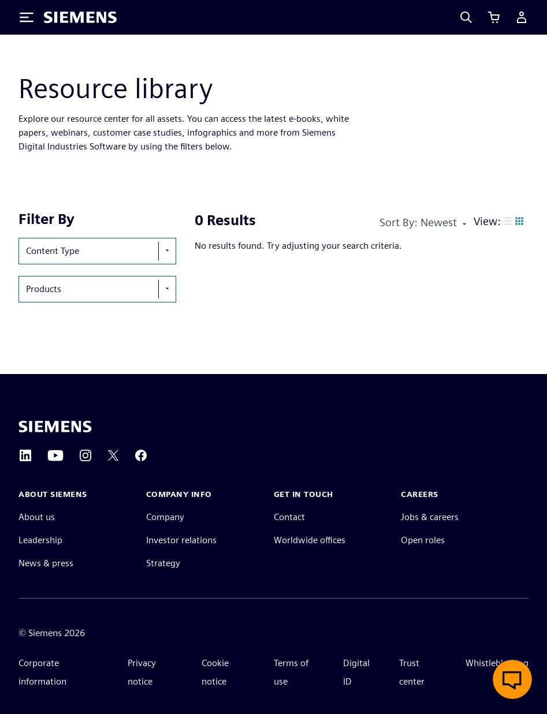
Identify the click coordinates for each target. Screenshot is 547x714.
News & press (45, 563)
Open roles (423, 539)
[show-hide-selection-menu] (167, 251)
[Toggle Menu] (26, 17)
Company (165, 516)
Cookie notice (215, 672)
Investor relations (181, 539)
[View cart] (493, 17)
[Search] (466, 17)
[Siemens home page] (55, 426)
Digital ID (356, 672)
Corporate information (42, 672)
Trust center (412, 672)
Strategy (163, 563)
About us (36, 516)
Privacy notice (142, 672)
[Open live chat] (512, 679)
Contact (289, 516)
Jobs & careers (430, 516)
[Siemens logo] (80, 17)
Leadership (40, 539)
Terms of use (291, 672)
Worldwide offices (309, 539)
